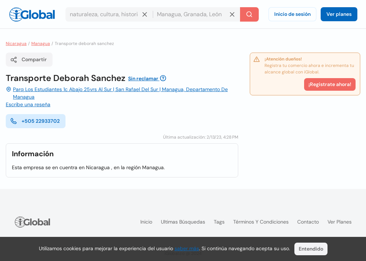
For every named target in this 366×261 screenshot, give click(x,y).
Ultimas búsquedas (183, 222)
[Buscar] (249, 14)
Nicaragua (16, 43)
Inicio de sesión (292, 14)
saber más (187, 248)
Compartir (28, 59)
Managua (40, 43)
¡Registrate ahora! (329, 84)
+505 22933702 (35, 121)
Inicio (146, 222)
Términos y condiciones (261, 222)
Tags (219, 222)
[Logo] (32, 14)
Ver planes (339, 14)
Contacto (308, 222)
